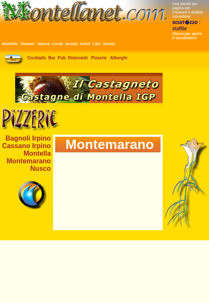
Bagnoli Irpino (28, 138)
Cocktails (36, 58)
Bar (52, 58)
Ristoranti (78, 58)
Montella (10, 44)
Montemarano (29, 161)
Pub (62, 58)
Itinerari (28, 44)
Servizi (109, 44)
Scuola (71, 44)
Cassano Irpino (26, 145)
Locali (57, 44)
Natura (44, 44)
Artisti (85, 44)
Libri (97, 44)
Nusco (40, 168)
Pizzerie (99, 58)
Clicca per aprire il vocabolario (187, 36)
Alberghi (119, 58)
